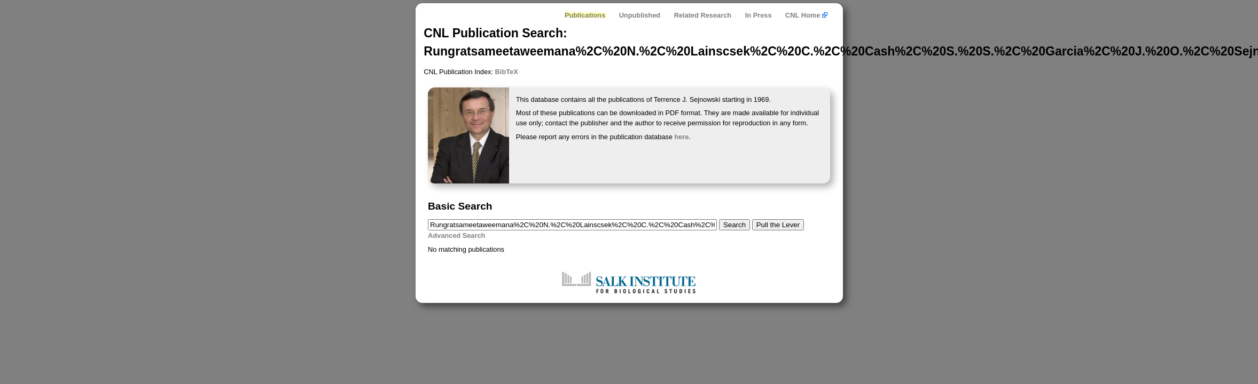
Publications (585, 15)
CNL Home (806, 15)
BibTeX (506, 72)
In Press (758, 15)
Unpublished (640, 15)
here (681, 137)
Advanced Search (456, 235)
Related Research (702, 15)
